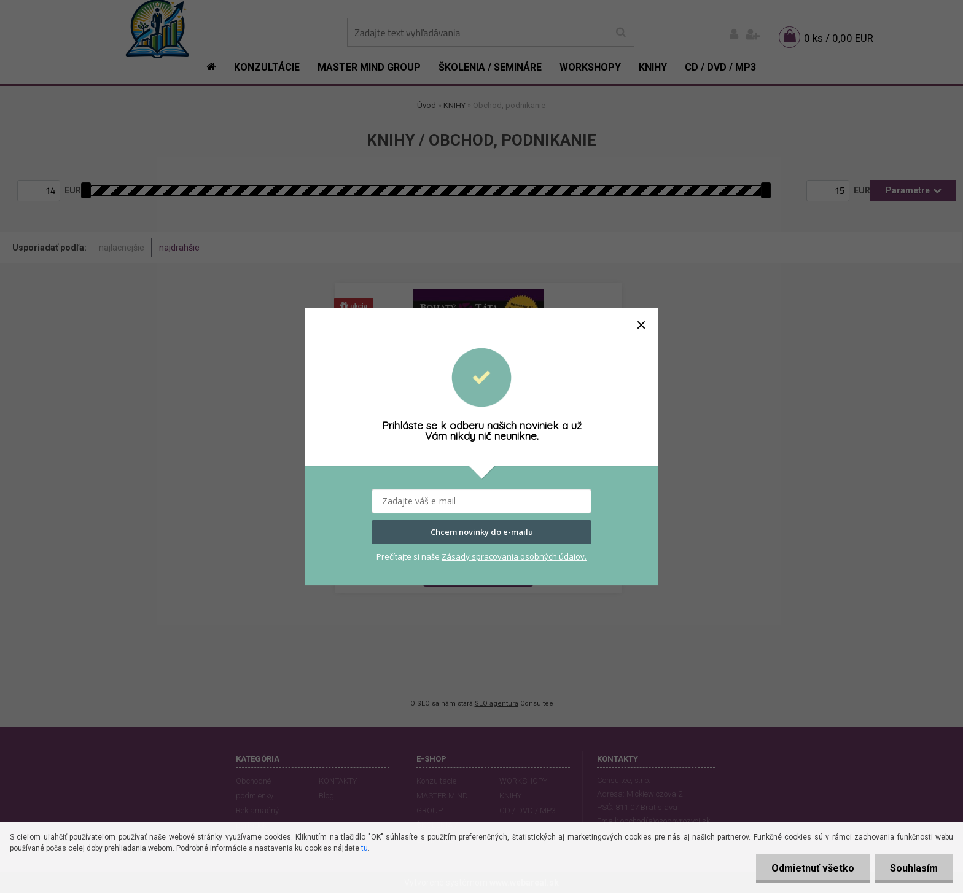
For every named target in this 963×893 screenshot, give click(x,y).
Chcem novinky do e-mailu (482, 532)
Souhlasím (914, 868)
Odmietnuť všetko (812, 868)
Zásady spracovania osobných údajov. (514, 556)
